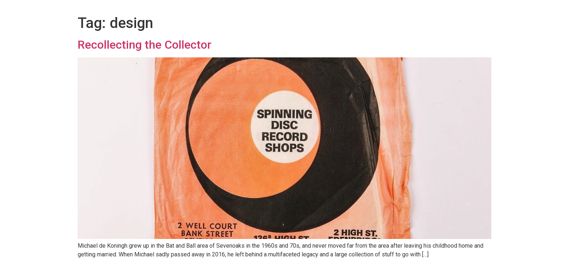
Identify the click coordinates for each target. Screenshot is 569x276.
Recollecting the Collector (145, 45)
